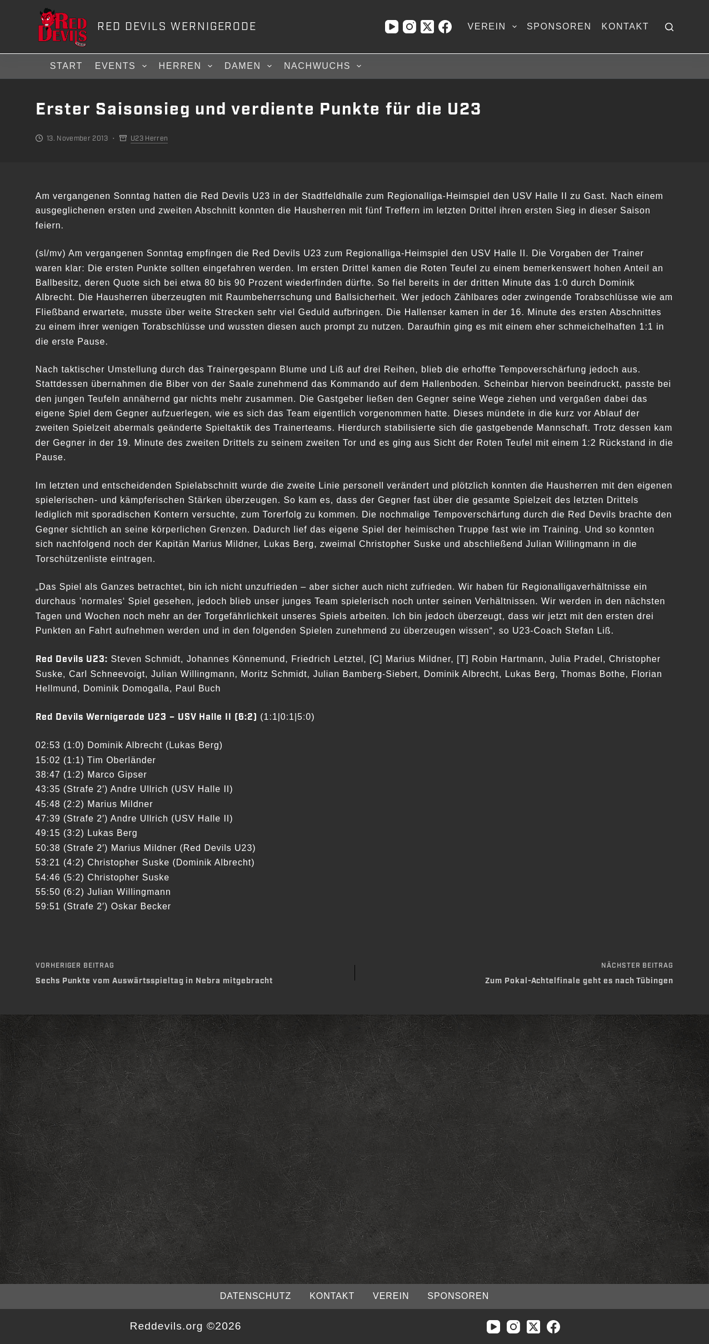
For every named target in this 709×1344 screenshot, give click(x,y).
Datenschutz (255, 1296)
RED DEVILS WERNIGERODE (177, 26)
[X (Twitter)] (427, 26)
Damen (249, 66)
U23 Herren (149, 138)
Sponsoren (559, 26)
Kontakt (626, 26)
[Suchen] (669, 27)
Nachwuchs (324, 66)
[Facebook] (445, 26)
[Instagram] (409, 26)
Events (122, 66)
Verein (494, 26)
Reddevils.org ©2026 (185, 1326)
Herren (187, 66)
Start (66, 66)
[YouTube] (391, 26)
